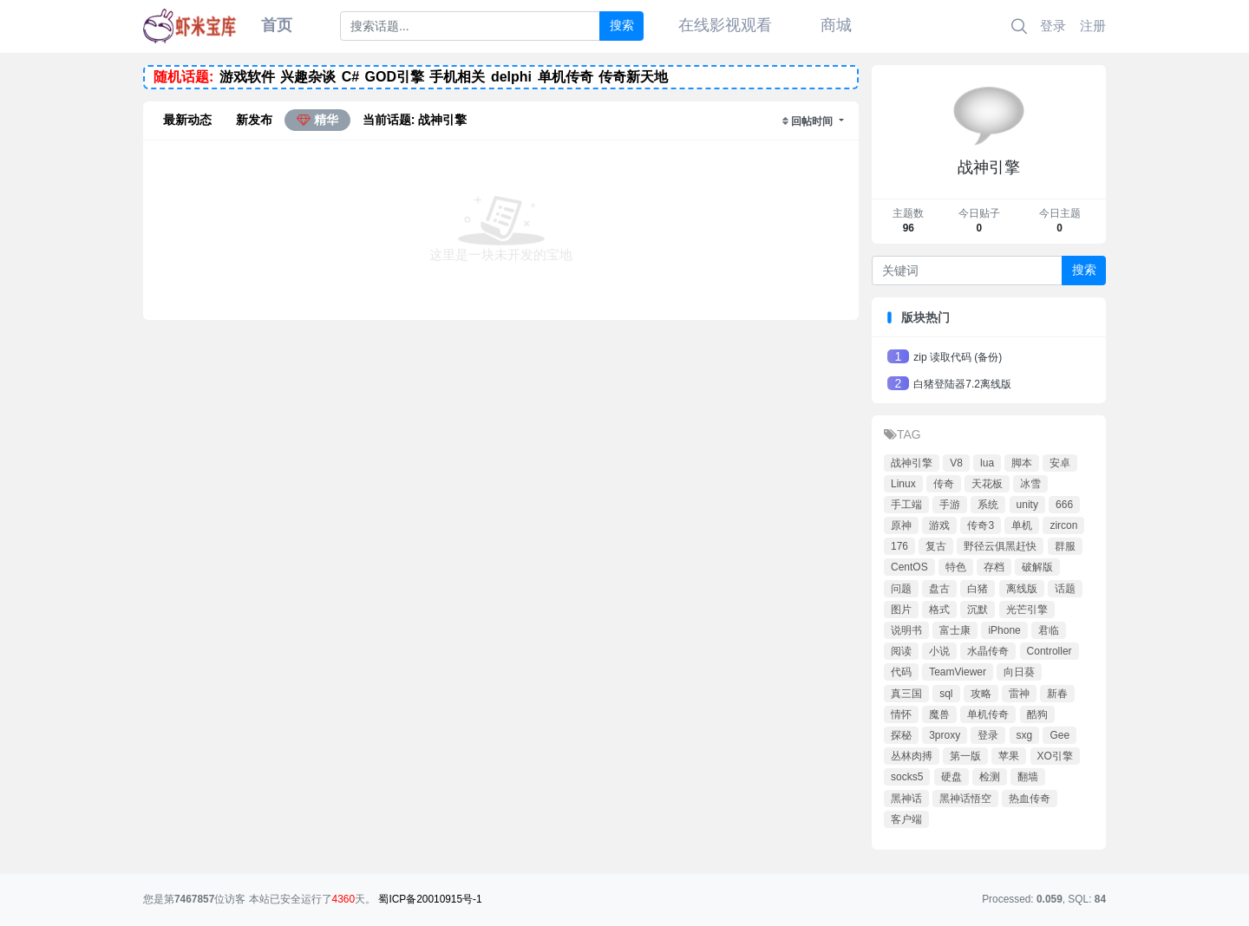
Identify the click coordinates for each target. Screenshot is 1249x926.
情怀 (901, 714)
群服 (1065, 546)
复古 (935, 546)
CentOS (909, 567)
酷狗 (1037, 714)
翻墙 (1027, 777)
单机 (1021, 525)
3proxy (944, 735)
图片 (901, 609)
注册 (1093, 25)
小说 (939, 651)
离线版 (1021, 589)
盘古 (939, 589)
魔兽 (939, 714)
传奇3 (980, 525)
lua (987, 463)
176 (899, 546)
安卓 (1060, 463)
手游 (949, 505)
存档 (994, 567)
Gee (1059, 735)
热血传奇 (1029, 798)
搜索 (622, 25)
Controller (1049, 651)
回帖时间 (813, 121)
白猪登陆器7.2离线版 (962, 384)
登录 (1053, 25)
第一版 (965, 756)
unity (1027, 505)
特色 (955, 567)
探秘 (901, 735)
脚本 (1021, 463)
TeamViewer (957, 672)
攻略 (981, 694)
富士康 (955, 630)
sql (945, 694)
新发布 (254, 120)
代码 (901, 672)
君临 (1048, 630)
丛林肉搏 (911, 756)
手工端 (906, 505)
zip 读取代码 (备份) (957, 357)
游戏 (939, 525)
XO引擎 (1055, 756)
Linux (903, 484)
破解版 (1037, 567)
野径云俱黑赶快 (1000, 546)
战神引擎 (911, 463)
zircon (1063, 525)
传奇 (943, 484)
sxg (1025, 735)
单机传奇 (988, 714)
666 (1064, 505)
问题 (901, 589)
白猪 (977, 589)
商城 (836, 25)
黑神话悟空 (965, 798)
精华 (317, 120)
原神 (901, 525)
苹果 (1008, 756)
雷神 (1019, 694)
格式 (939, 609)
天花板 (987, 484)
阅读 (901, 651)
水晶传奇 (988, 651)
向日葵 (1019, 672)
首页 (276, 25)
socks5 (907, 777)
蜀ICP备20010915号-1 (429, 899)
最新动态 (187, 120)
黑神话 (906, 798)
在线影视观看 (725, 25)
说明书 (906, 630)
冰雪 (1030, 484)
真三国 (906, 694)
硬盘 (951, 777)
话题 (1065, 589)
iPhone (1004, 630)
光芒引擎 (1027, 609)
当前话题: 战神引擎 (415, 120)
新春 (1057, 694)
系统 (988, 505)
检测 (989, 777)
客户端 (906, 819)
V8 (956, 463)
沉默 (977, 609)
